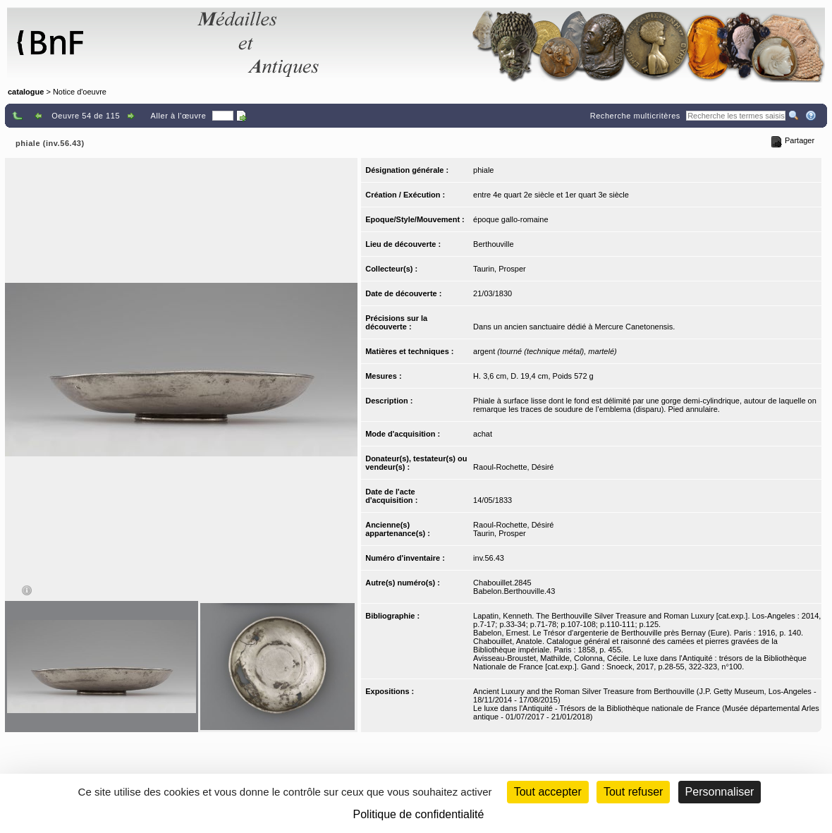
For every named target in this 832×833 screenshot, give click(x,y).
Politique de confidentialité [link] (418, 814)
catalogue (26, 91)
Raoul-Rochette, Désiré (513, 467)
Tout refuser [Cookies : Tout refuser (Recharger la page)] (633, 792)
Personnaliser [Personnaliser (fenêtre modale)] (719, 792)
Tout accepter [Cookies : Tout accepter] (548, 792)
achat (482, 434)
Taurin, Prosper (499, 269)
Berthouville (493, 244)
